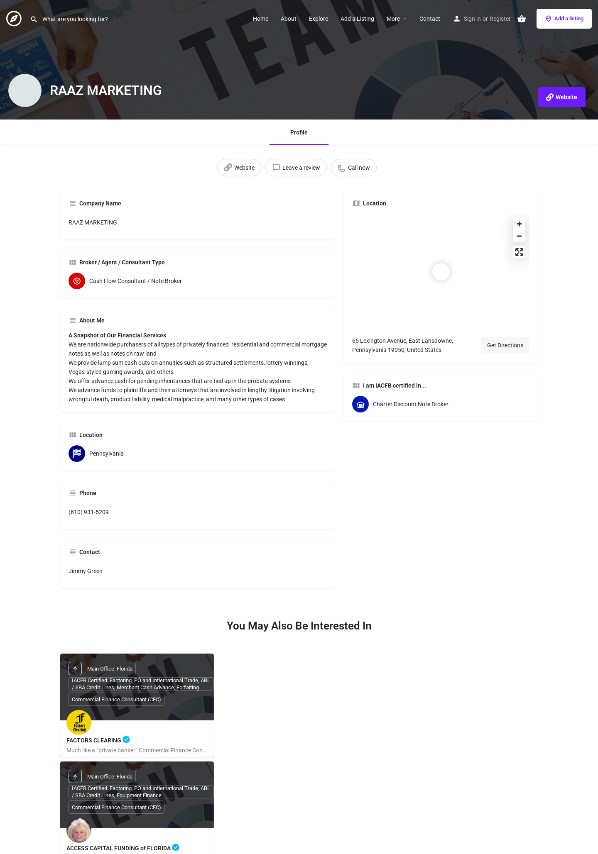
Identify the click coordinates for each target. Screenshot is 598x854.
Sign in (472, 18)
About (289, 18)
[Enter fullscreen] (519, 252)
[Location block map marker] (441, 272)
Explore (318, 18)
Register (500, 18)
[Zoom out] (519, 236)
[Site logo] (15, 18)
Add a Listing (357, 18)
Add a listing (564, 18)
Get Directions (505, 345)
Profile (299, 132)
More (393, 18)
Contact (429, 18)
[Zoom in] (519, 224)
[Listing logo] (25, 90)
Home (260, 18)
